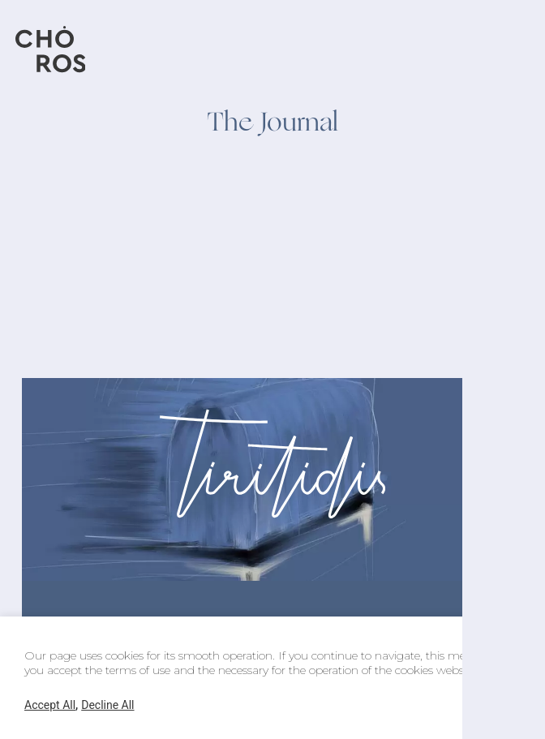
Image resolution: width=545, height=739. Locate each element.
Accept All (49, 704)
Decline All (107, 704)
